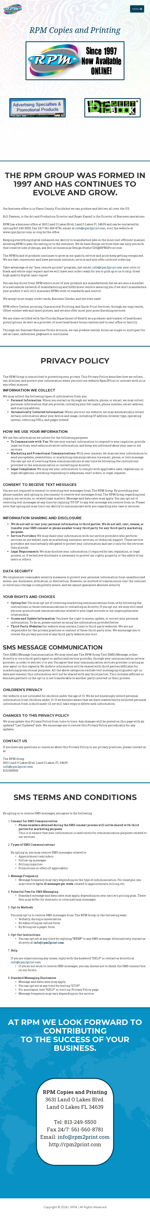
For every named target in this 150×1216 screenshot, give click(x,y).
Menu (138, 11)
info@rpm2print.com (90, 228)
